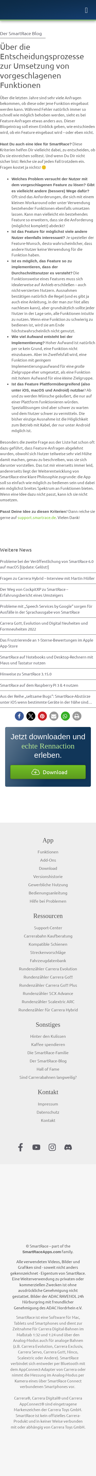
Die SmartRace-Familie (48, 1052)
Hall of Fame (48, 1068)
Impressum (48, 1103)
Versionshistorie (48, 876)
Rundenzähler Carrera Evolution (48, 968)
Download (48, 868)
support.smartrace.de (37, 517)
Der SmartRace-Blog (48, 1060)
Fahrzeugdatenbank (48, 960)
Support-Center (48, 927)
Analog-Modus (26, 1340)
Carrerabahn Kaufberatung (48, 935)
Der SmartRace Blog (21, 33)
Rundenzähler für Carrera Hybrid (48, 1009)
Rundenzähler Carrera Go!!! (48, 976)
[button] (19, 716)
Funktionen (48, 851)
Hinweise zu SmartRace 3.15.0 (25, 673)
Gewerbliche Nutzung (48, 884)
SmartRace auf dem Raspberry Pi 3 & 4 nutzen (39, 685)
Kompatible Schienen (48, 943)
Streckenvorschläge (48, 952)
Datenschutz (48, 1111)
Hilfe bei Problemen (48, 900)
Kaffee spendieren (48, 1044)
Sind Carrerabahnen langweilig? (48, 1077)
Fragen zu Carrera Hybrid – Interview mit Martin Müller (47, 578)
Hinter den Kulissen (48, 1036)
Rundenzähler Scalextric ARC (48, 1001)
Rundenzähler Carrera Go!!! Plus (48, 985)
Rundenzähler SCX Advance (48, 993)
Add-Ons (48, 859)
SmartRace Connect (65, 1380)
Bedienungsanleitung (48, 892)
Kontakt (48, 1120)
